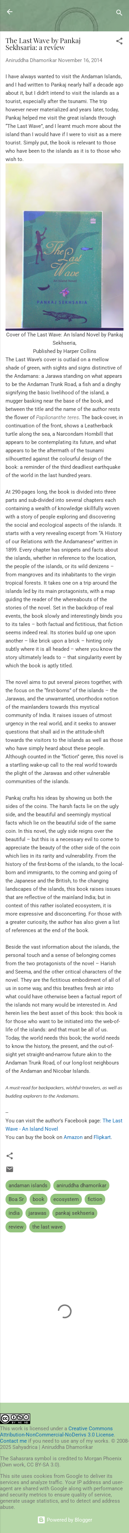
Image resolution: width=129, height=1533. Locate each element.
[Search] (119, 13)
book (38, 1199)
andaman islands (28, 1185)
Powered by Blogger (64, 1520)
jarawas (37, 1213)
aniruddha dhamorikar (81, 1185)
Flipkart (102, 1137)
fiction (95, 1199)
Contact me (13, 1441)
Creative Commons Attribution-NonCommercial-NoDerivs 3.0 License (57, 1431)
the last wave (47, 1227)
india (14, 1213)
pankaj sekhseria (74, 1213)
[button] (119, 42)
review (16, 1227)
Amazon (73, 1137)
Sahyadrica (43, 11)
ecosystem (66, 1199)
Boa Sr (16, 1199)
